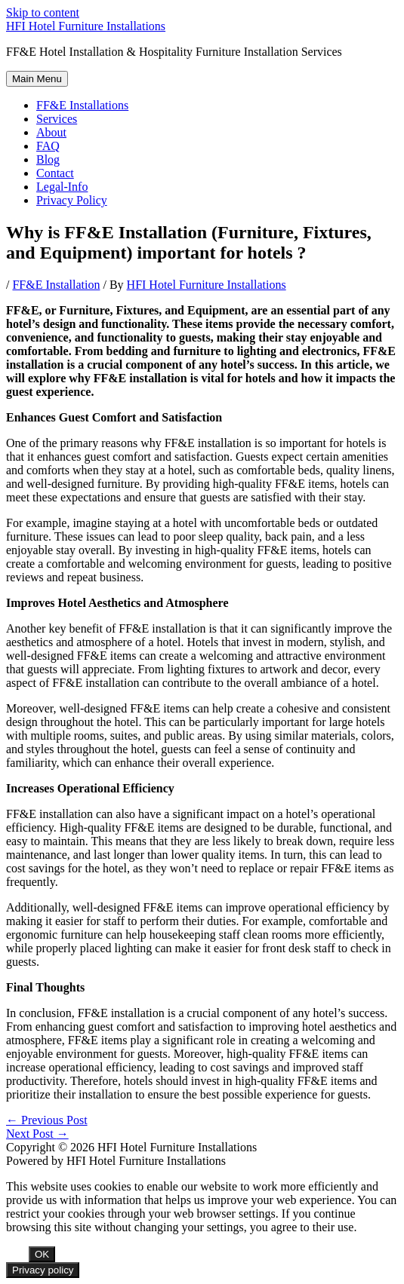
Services (56, 118)
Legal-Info (62, 186)
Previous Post (47, 1120)
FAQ (48, 145)
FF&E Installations (82, 105)
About (51, 132)
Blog (48, 159)
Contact (55, 173)
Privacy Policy (71, 200)
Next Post (37, 1133)
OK (42, 1254)
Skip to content (42, 12)
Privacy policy (42, 1270)
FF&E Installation (56, 284)
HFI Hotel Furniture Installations (85, 26)
